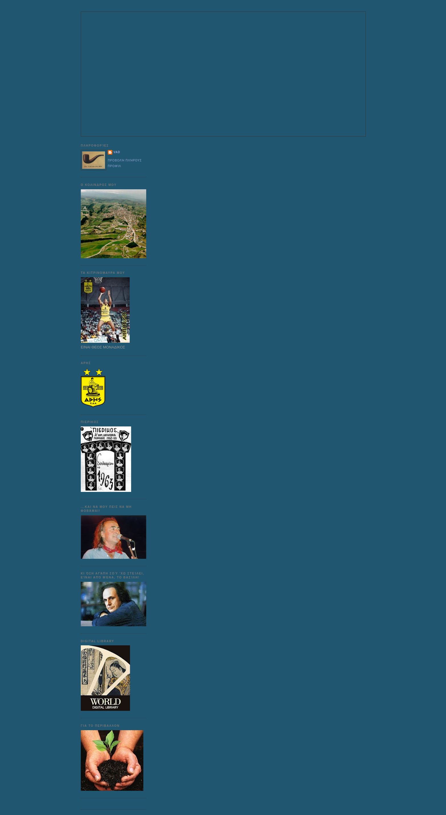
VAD (116, 152)
